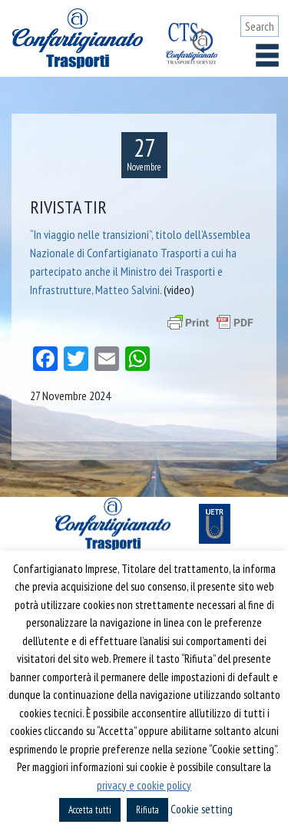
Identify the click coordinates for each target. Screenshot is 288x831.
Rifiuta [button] (147, 809)
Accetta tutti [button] (89, 809)
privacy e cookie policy (144, 785)
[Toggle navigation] (267, 55)
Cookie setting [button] (201, 809)
